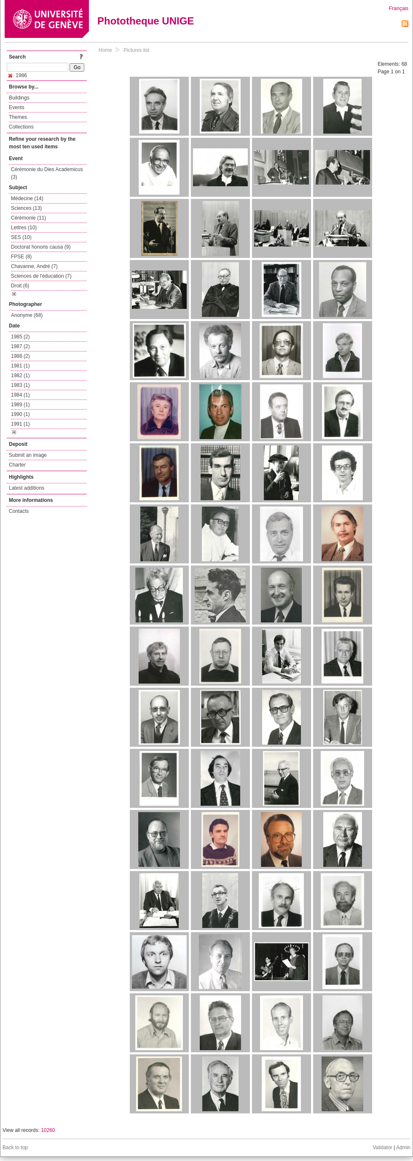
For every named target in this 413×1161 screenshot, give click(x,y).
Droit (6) (20, 286)
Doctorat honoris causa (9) (40, 247)
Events (16, 107)
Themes (18, 117)
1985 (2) (20, 337)
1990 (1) (20, 414)
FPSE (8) (21, 257)
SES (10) (21, 237)
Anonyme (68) (27, 315)
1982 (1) (20, 375)
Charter (17, 465)
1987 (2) (20, 346)
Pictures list (136, 50)
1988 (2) (20, 356)
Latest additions (26, 488)
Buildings (19, 98)
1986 (17, 75)
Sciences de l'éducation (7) (41, 276)
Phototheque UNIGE (145, 21)
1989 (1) (20, 405)
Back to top (15, 1147)
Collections (21, 127)
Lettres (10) (24, 228)
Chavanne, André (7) (34, 266)
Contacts (19, 511)
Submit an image (28, 455)
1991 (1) (20, 424)
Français (398, 8)
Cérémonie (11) (28, 218)
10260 (48, 1130)
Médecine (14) (27, 198)
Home (105, 50)
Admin (403, 1147)
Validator (382, 1147)
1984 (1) (20, 395)
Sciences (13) (26, 208)
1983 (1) (20, 385)
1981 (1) (20, 366)
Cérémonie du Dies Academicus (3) (47, 173)
